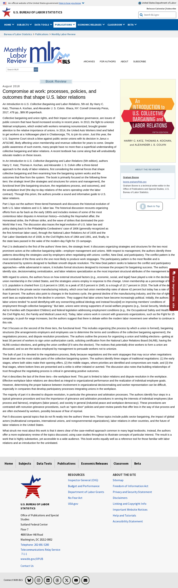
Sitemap (118, 480)
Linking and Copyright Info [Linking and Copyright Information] (129, 503)
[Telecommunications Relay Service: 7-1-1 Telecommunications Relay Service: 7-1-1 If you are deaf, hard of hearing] (41, 552)
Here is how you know (70, 2)
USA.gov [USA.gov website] (73, 503)
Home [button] (8, 24)
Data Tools (44, 464)
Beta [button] (131, 24)
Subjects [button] (23, 24)
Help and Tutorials (124, 515)
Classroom (121, 464)
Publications (41, 34)
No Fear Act (75, 498)
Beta (137, 464)
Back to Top (148, 206)
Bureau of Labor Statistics (18, 34)
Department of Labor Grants (86, 492)
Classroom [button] (115, 24)
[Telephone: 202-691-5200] (41, 545)
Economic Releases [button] (90, 24)
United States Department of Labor (157, 3)
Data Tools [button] (42, 24)
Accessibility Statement (128, 521)
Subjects (25, 464)
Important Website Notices (130, 509)
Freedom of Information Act (130, 486)
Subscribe (139, 61)
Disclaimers (120, 498)
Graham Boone (131, 177)
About (124, 61)
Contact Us (27, 566)
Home (9, 464)
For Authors (108, 61)
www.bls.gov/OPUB (32, 559)
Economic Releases (94, 464)
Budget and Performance (84, 486)
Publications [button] (64, 24)
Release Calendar (156, 8)
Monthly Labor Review (63, 34)
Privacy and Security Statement (132, 492)
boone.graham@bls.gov (135, 182)
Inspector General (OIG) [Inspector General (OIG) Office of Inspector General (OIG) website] (83, 480)
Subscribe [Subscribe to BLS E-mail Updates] (171, 8)
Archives (89, 61)
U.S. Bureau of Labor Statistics (37, 12)
